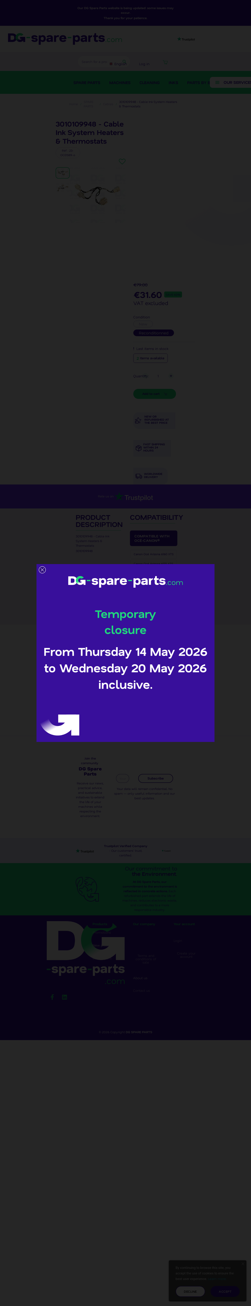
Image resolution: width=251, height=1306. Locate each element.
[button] (42, 569)
